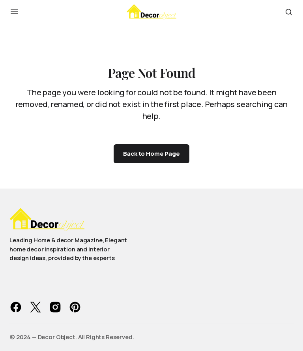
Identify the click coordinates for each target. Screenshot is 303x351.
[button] (14, 12)
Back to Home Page (151, 153)
